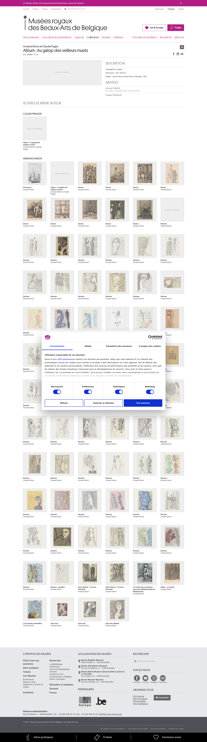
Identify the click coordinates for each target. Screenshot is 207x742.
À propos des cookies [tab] (150, 346)
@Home (179, 37)
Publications (55, 667)
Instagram (154, 682)
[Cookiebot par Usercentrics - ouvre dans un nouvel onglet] (150, 337)
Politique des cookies (176, 729)
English (181, 9)
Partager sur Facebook (174, 54)
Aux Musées (29, 676)
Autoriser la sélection (103, 403)
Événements (56, 9)
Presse (45, 9)
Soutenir (54, 688)
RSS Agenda (138, 696)
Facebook (137, 682)
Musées (106, 37)
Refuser (64, 403)
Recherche (166, 37)
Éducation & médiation (145, 37)
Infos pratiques (31, 37)
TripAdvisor (163, 682)
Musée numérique (57, 679)
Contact (35, 9)
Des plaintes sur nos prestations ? (113, 729)
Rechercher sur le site (65, 9)
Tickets (178, 27)
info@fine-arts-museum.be (110, 714)
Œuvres (182, 47)
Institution (118, 37)
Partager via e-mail (182, 54)
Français (171, 9)
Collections (93, 37)
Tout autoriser (143, 403)
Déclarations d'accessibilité (138, 729)
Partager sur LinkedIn (178, 54)
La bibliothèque (56, 664)
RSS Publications (140, 704)
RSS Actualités (139, 701)
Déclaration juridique (158, 729)
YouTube (145, 682)
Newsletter (164, 698)
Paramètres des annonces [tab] (119, 346)
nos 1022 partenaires (64, 359)
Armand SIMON (123, 89)
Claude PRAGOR (114, 95)
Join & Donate (156, 27)
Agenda (79, 37)
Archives (53, 672)
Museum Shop (29, 682)
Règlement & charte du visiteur (33, 685)
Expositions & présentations (57, 37)
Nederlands (159, 9)
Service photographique (60, 669)
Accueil (26, 9)
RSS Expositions (140, 699)
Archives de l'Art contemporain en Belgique (61, 675)
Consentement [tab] (57, 346)
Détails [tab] (88, 346)
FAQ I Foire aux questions (31, 662)
